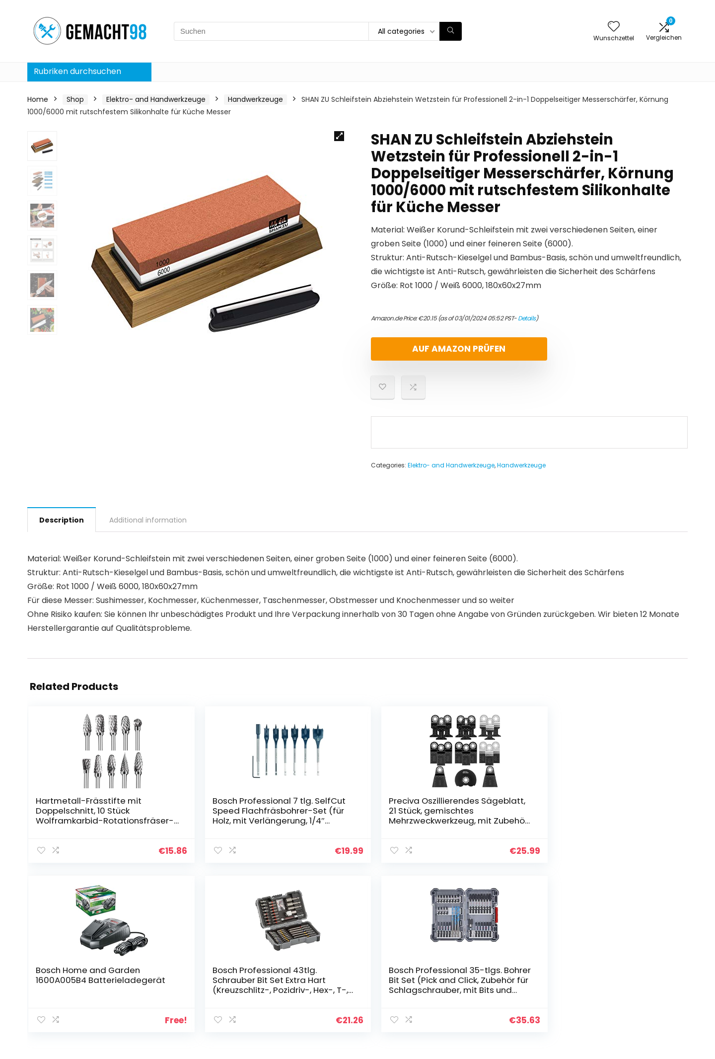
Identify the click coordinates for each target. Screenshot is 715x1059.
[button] (339, 136)
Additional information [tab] (148, 520)
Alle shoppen (503, 978)
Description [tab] (61, 520)
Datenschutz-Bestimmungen (615, 954)
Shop (75, 99)
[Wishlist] (614, 27)
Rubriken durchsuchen (77, 71)
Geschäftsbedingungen (629, 973)
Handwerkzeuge (255, 99)
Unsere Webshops (512, 992)
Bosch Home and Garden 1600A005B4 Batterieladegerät (407, 815)
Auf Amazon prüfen (428, 349)
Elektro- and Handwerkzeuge (156, 99)
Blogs (490, 964)
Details (527, 318)
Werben (494, 1006)
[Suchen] (450, 31)
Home (37, 99)
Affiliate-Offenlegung (626, 987)
